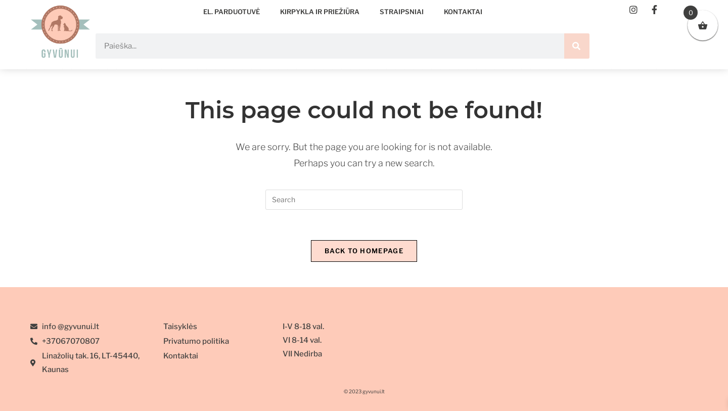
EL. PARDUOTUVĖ (231, 12)
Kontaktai (463, 12)
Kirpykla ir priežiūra (319, 12)
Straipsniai (402, 12)
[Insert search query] (364, 200)
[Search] (576, 46)
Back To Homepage (364, 251)
